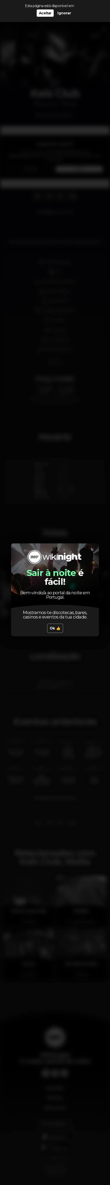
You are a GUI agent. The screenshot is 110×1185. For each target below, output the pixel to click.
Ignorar (64, 13)
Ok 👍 (55, 628)
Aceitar (45, 13)
